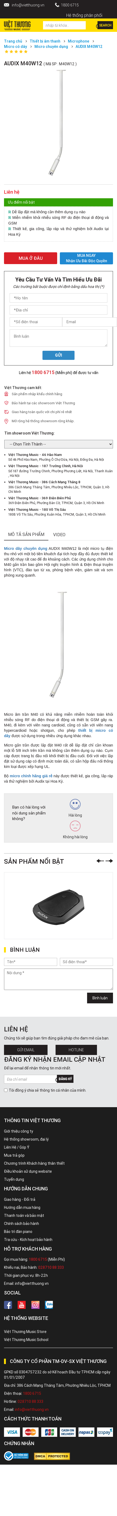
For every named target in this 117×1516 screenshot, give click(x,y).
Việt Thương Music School (26, 1339)
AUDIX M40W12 (89, 46)
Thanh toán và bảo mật (24, 1215)
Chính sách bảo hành (21, 1223)
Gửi (58, 355)
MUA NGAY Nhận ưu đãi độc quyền (86, 258)
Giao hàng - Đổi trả (19, 1199)
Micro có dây (15, 46)
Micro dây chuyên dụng (25, 548)
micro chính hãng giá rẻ (31, 776)
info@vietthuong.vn (28, 5)
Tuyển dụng (14, 1179)
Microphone (78, 41)
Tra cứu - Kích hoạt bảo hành (28, 1239)
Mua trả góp (14, 1155)
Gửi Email (25, 1050)
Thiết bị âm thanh (45, 41)
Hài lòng (75, 808)
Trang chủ (13, 41)
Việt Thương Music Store (25, 1331)
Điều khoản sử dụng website (28, 1171)
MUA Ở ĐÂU (31, 258)
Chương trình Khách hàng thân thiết (34, 1163)
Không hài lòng (75, 830)
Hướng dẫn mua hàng (22, 1207)
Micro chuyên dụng (51, 46)
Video (59, 534)
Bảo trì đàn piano (18, 1231)
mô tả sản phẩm (26, 534)
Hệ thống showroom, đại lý (26, 1139)
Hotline (76, 1050)
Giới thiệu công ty (18, 1131)
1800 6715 (70, 5)
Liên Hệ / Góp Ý (16, 1147)
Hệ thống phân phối (84, 15)
